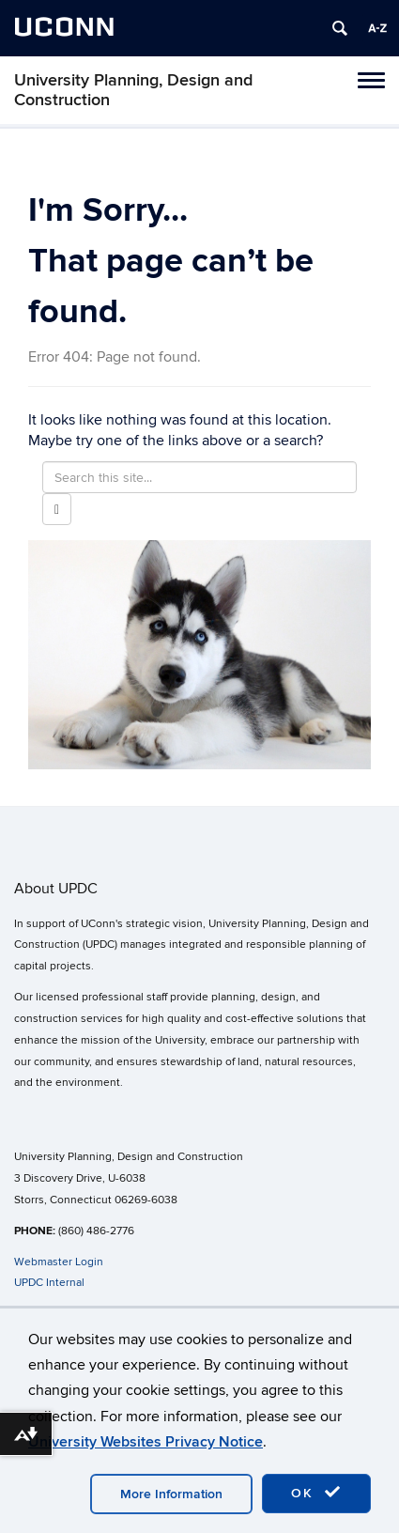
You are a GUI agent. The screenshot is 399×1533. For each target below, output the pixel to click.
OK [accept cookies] (316, 1492)
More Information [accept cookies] (171, 1494)
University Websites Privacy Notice (145, 1441)
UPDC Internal (49, 1283)
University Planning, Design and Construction (133, 90)
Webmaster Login (58, 1262)
